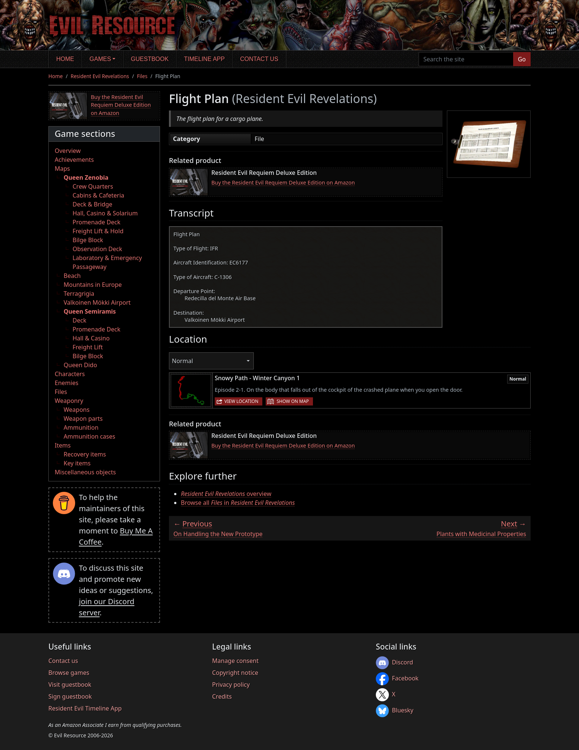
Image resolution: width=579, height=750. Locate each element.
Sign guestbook (70, 696)
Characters (70, 374)
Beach (72, 276)
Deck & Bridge (92, 204)
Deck (79, 320)
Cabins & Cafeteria (98, 195)
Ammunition (81, 427)
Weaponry (69, 401)
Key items (77, 463)
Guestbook (150, 59)
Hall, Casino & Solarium (105, 213)
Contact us (259, 59)
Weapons (77, 410)
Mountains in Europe (93, 285)
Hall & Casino (91, 338)
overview (226, 494)
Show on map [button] (292, 401)
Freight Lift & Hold (98, 231)
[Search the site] (466, 59)
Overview (68, 151)
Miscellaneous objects (85, 472)
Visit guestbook (69, 684)
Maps (62, 168)
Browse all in (238, 503)
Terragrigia (79, 293)
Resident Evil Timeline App (85, 708)
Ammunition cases (89, 436)
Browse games (68, 673)
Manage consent (235, 661)
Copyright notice (235, 673)
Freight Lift (88, 347)
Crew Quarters (93, 186)
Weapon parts (83, 418)
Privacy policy (231, 684)
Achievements (74, 160)
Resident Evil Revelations (100, 76)
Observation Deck (97, 249)
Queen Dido (80, 365)
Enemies (67, 383)
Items (63, 445)
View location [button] (241, 401)
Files (142, 76)
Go (522, 59)
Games (100, 59)
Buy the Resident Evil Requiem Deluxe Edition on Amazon (121, 104)
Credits (222, 696)
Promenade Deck (96, 222)
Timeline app (204, 59)
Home (65, 59)
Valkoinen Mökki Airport (97, 302)
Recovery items (85, 454)
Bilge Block (88, 240)
